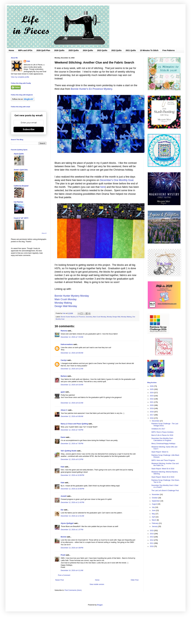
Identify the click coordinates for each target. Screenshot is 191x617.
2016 (152, 418)
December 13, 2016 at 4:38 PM (72, 548)
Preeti (63, 555)
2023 (152, 396)
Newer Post (59, 580)
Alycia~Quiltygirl (67, 523)
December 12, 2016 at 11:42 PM (72, 502)
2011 (152, 543)
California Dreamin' (21, 186)
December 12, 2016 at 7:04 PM (72, 430)
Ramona (64, 331)
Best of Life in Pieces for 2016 (162, 435)
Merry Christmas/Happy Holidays (163, 444)
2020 (152, 405)
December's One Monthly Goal (116, 180)
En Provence (81, 317)
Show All (44, 233)
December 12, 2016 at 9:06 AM (72, 416)
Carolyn (64, 360)
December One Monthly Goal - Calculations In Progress (162, 439)
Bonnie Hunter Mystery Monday (72, 295)
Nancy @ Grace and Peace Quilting (74, 424)
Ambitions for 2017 (158, 429)
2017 (152, 415)
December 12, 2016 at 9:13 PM (72, 459)
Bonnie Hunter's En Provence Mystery (91, 89)
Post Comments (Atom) (73, 590)
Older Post (134, 580)
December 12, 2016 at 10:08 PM (72, 489)
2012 (152, 540)
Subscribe (29, 129)
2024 (152, 393)
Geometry (89, 317)
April (154, 517)
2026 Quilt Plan (43, 50)
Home (11, 50)
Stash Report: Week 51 (159, 452)
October (155, 498)
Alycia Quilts (19, 154)
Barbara (64, 376)
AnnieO (64, 496)
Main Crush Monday (66, 299)
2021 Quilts (131, 50)
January (155, 526)
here (102, 187)
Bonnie (63, 537)
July (153, 507)
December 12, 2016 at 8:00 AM (72, 353)
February (155, 523)
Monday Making (63, 302)
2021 (152, 402)
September (156, 501)
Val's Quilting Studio (69, 451)
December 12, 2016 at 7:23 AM (72, 337)
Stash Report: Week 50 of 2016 (162, 469)
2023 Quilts (102, 50)
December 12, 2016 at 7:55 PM (72, 444)
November (156, 494)
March (154, 520)
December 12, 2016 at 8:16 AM (72, 385)
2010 (152, 546)
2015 (152, 531)
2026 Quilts (59, 50)
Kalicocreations (67, 344)
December (156, 421)
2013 (152, 537)
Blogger (100, 605)
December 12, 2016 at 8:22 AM (72, 403)
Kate (62, 467)
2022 (152, 399)
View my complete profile (20, 77)
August (154, 504)
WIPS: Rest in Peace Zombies (162, 432)
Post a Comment (64, 575)
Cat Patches (18, 202)
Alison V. (64, 410)
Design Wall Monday (66, 306)
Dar (62, 510)
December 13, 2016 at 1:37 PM (72, 530)
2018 (152, 412)
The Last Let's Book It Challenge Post (165, 490)
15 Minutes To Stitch (149, 50)
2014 (152, 534)
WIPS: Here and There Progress (163, 460)
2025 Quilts (73, 50)
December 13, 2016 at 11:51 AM (72, 516)
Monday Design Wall (113, 317)
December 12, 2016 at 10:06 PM (72, 475)
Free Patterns (168, 50)
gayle (63, 392)
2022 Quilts (116, 50)
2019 (152, 408)
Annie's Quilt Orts (21, 170)
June (154, 510)
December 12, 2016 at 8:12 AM (72, 369)
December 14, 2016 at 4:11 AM (72, 570)
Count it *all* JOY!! (21, 218)
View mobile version (97, 584)
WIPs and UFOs (25, 50)
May (153, 514)
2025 (152, 389)
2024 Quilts (88, 50)
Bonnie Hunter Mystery (68, 317)
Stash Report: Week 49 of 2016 (162, 477)
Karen (63, 437)
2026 (152, 386)
